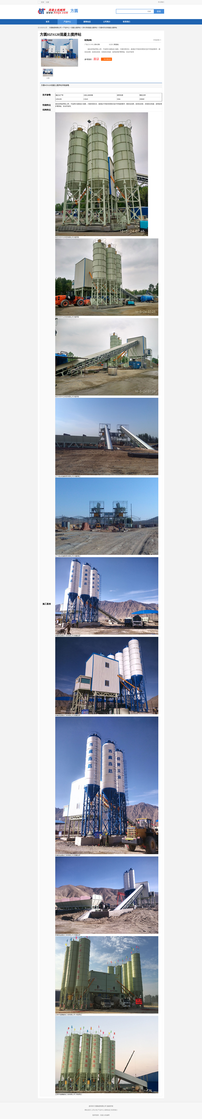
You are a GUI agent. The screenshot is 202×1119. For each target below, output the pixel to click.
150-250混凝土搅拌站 (89, 27)
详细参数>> (157, 40)
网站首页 (88, 1110)
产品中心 (67, 22)
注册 (47, 2)
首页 (47, 22)
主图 (48, 74)
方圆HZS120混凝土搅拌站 (108, 27)
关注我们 (161, 2)
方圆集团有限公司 (55, 27)
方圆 (74, 11)
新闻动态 (87, 22)
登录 (42, 2)
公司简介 (106, 22)
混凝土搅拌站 (76, 27)
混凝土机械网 (105, 1115)
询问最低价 (106, 59)
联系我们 (126, 22)
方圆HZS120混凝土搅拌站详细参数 (55, 85)
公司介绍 (94, 1110)
